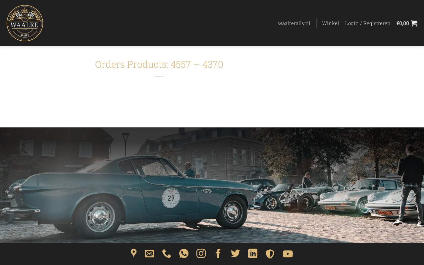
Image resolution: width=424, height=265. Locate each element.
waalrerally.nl (294, 23)
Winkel (330, 23)
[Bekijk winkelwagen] (407, 23)
